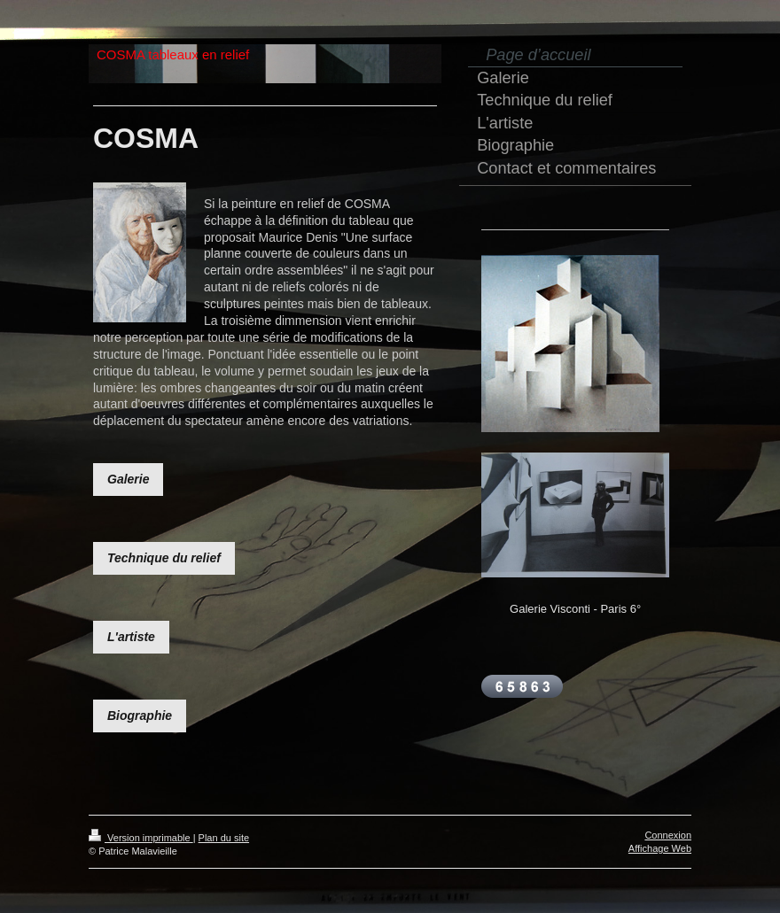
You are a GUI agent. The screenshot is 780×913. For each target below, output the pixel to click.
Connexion (667, 835)
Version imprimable (141, 837)
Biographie (139, 715)
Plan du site (224, 837)
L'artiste (131, 637)
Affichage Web (659, 848)
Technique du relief (164, 558)
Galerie (128, 479)
